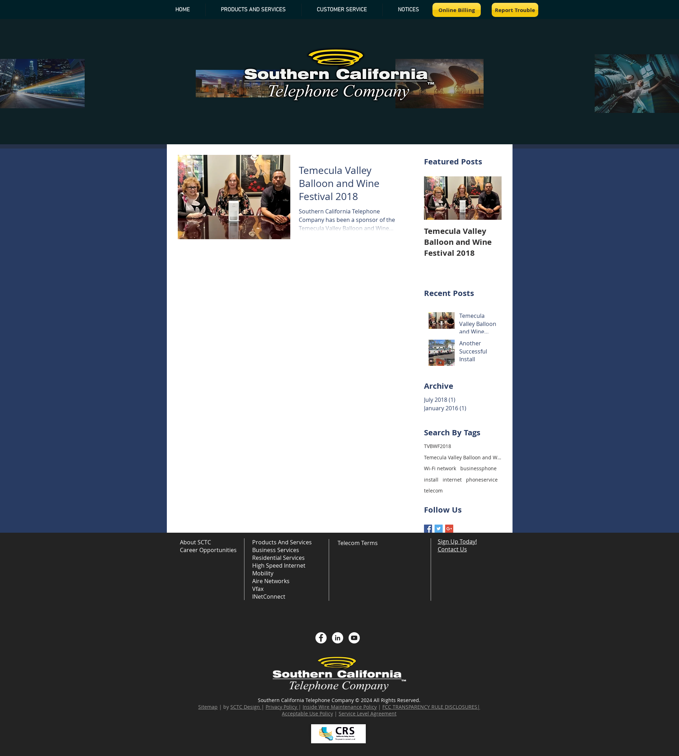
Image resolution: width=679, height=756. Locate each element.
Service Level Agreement (367, 713)
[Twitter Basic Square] (439, 529)
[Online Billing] (456, 10)
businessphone (478, 468)
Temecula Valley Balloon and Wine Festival (463, 457)
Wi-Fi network (440, 468)
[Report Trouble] (515, 10)
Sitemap (208, 706)
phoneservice (482, 479)
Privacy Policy (281, 706)
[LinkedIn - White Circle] (337, 637)
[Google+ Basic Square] (449, 529)
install (431, 479)
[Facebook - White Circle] (321, 637)
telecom (433, 490)
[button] (409, 10)
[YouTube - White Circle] (354, 637)
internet (452, 479)
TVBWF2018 (437, 446)
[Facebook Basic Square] (428, 529)
